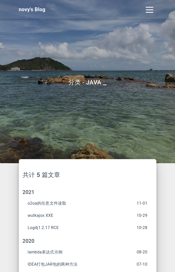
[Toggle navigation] (149, 9)
